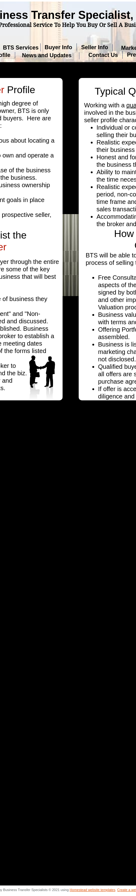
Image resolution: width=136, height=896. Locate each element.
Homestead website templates (92, 890)
